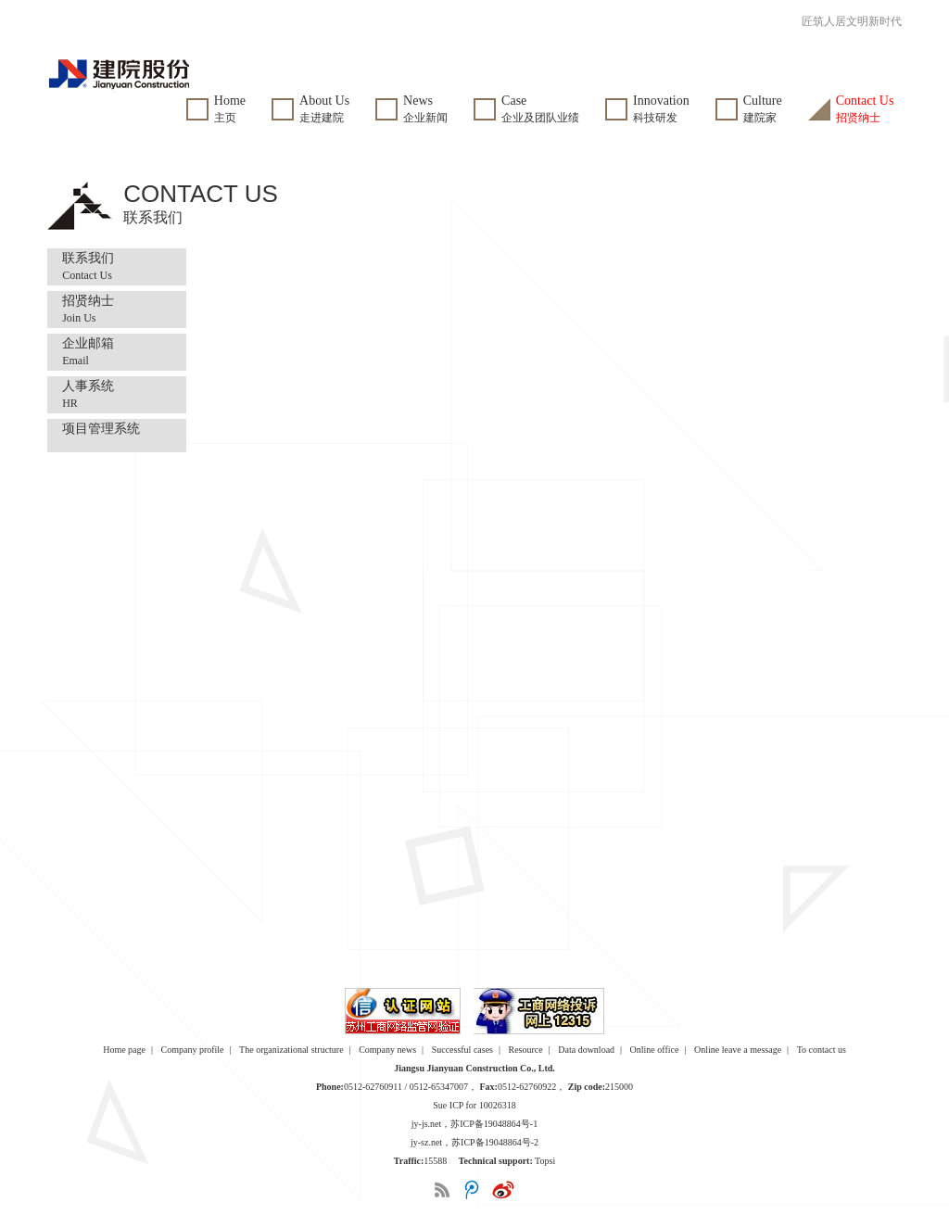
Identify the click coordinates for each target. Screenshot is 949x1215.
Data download (586, 1049)
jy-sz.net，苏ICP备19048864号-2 (474, 1142)
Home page (124, 1049)
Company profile (192, 1049)
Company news (387, 1049)
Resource (526, 1049)
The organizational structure (291, 1049)
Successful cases (462, 1049)
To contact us (821, 1049)
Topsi (545, 1161)
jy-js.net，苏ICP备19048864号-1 (474, 1124)
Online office (654, 1049)
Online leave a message (737, 1049)
